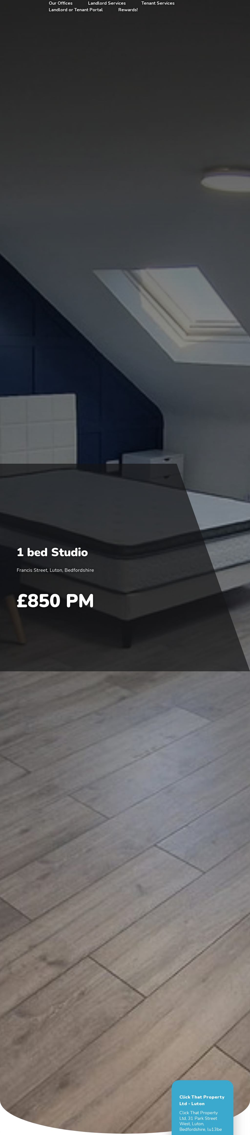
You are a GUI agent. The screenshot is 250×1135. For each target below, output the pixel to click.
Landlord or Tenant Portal (76, 10)
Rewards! (128, 10)
